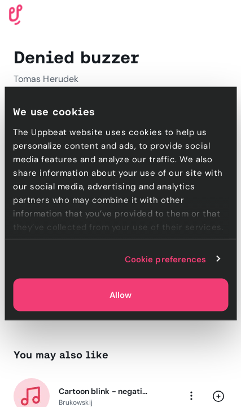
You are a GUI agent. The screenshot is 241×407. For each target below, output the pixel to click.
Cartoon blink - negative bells (103, 391)
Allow (120, 295)
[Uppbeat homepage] (16, 14)
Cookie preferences (166, 259)
